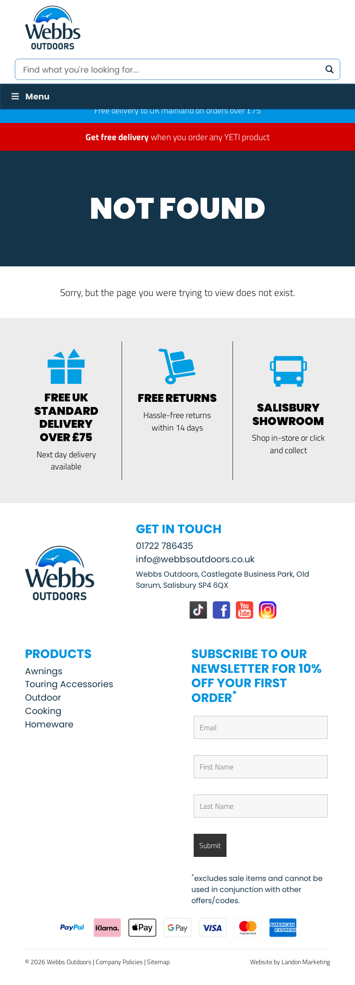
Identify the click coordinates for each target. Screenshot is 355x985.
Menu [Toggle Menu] (29, 96)
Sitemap (158, 961)
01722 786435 (164, 546)
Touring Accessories (69, 684)
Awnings (43, 671)
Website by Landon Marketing (290, 961)
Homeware (49, 724)
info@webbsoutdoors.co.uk (195, 559)
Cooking (43, 711)
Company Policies (119, 961)
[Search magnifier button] (329, 69)
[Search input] (170, 69)
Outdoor (43, 697)
